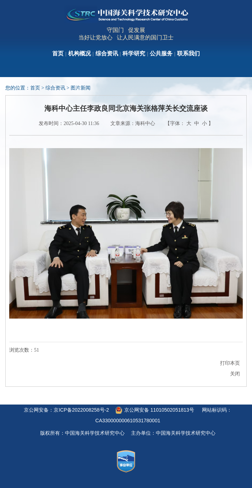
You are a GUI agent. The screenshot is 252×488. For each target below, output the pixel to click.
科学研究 (133, 53)
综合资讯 (106, 53)
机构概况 (79, 53)
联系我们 (188, 53)
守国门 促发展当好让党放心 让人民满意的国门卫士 (126, 33)
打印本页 (230, 363)
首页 (58, 53)
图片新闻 (81, 88)
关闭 (235, 373)
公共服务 (161, 53)
